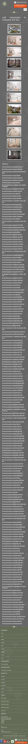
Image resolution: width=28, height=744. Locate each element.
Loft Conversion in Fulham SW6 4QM (13, 366)
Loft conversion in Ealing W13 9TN (12, 599)
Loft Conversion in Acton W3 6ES (12, 182)
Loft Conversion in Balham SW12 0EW (13, 361)
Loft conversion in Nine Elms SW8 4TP (13, 602)
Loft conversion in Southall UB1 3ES (13, 431)
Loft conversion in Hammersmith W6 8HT (14, 581)
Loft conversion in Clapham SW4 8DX (13, 342)
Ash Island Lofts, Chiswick (6, 670)
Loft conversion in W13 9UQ (11, 492)
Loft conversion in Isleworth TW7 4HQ (13, 385)
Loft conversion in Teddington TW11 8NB (14, 438)
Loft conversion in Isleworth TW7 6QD (13, 560)
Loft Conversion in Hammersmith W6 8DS (14, 259)
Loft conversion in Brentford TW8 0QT (13, 494)
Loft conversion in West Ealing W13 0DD (14, 448)
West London (3, 698)
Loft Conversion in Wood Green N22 (13, 204)
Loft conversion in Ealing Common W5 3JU (14, 616)
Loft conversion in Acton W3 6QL (12, 611)
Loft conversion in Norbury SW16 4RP (13, 489)
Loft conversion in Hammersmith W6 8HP (14, 299)
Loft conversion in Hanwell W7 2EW (13, 577)
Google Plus (3, 685)
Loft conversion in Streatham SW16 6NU (14, 480)
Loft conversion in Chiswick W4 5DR (13, 373)
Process (2, 642)
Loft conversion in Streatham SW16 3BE (14, 452)
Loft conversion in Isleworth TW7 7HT (13, 378)
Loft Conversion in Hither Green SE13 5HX (14, 214)
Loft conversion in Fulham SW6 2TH (13, 318)
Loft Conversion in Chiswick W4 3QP (13, 191)
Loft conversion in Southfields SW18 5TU (14, 511)
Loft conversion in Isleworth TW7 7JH (13, 323)
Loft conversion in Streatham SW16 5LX (14, 308)
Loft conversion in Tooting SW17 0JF (13, 567)
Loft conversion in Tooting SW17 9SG (13, 395)
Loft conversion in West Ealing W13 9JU (14, 380)
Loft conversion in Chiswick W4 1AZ (13, 354)
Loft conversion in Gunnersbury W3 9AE (14, 487)
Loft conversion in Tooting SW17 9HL (13, 347)
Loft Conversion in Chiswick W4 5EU (13, 282)
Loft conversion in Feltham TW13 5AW (13, 592)
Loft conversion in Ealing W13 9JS (12, 543)
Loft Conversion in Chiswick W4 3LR (13, 584)
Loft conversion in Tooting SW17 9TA (13, 506)
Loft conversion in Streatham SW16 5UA (14, 508)
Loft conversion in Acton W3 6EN (12, 232)
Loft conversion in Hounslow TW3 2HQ (13, 534)
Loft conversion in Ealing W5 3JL (12, 548)
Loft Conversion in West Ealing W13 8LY (14, 292)
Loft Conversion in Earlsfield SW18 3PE (13, 466)
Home (2, 633)
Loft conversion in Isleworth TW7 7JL (13, 538)
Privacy (2, 655)
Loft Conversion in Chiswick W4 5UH (13, 623)
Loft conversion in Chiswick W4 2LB (13, 597)
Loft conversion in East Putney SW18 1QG (14, 413)
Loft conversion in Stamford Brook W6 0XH (14, 531)
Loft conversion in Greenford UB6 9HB (13, 609)
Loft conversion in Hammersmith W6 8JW (14, 604)
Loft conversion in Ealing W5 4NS (12, 501)
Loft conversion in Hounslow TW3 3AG (13, 463)
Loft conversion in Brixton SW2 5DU (13, 621)
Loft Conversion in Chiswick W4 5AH (13, 211)
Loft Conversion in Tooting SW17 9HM (13, 443)
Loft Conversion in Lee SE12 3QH (12, 294)
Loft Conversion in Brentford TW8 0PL (13, 278)
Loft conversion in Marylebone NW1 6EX (14, 455)
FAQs (2, 658)
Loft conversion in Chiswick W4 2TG (13, 497)
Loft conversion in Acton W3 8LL (12, 478)
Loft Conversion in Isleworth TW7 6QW (13, 271)
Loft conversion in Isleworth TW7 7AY (13, 574)
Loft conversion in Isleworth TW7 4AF (13, 595)
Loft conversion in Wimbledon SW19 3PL (14, 404)
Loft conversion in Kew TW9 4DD (12, 218)
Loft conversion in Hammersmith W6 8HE (14, 440)
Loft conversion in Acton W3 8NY (12, 316)
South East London (5, 704)
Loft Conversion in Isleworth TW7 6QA (13, 246)
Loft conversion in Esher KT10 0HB (12, 522)
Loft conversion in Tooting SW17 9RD (13, 320)
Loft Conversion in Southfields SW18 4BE (14, 369)
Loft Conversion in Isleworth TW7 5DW (13, 225)
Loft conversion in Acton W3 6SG (12, 402)
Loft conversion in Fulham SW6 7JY (13, 262)
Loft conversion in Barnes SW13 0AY (13, 450)
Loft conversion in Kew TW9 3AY (12, 614)
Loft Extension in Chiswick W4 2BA (12, 257)
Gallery (2, 639)
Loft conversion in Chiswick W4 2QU (13, 313)
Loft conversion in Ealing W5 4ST (12, 424)
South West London (5, 701)
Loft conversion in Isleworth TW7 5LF (13, 473)
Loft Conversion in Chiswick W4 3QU (13, 207)
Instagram (3, 682)
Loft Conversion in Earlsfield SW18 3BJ (13, 255)
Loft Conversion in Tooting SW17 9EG (13, 177)
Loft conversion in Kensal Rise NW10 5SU (14, 415)
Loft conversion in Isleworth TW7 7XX (13, 562)
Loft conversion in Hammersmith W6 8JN (14, 227)
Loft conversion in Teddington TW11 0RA (14, 264)
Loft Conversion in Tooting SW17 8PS (13, 475)
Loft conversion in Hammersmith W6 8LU (14, 407)
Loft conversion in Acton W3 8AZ (12, 470)
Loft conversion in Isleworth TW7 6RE (13, 572)
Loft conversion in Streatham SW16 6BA (14, 607)
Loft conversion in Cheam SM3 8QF (12, 198)
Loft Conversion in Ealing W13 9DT (12, 196)
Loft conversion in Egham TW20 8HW (13, 216)
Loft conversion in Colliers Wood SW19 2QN (15, 504)
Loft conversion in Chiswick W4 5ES (13, 364)
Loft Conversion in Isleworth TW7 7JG (13, 239)
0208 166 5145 (4, 727)
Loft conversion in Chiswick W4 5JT (13, 429)
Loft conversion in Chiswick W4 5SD (13, 524)
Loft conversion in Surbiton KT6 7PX (13, 352)
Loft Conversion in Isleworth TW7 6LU (13, 166)
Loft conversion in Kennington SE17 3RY (14, 541)
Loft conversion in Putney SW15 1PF (13, 301)
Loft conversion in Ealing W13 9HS (12, 590)
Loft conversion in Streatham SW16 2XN (14, 553)
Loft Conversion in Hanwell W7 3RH (12, 306)
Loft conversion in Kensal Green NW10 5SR (14, 516)
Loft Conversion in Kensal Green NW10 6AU (15, 229)
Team (2, 636)
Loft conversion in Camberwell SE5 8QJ (14, 334)
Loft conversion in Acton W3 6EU (12, 287)
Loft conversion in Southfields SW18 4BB (14, 558)
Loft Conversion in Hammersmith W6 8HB (14, 289)
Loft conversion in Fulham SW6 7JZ (13, 426)
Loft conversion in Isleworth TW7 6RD (13, 399)
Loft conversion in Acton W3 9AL (12, 550)
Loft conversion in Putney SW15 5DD (13, 345)
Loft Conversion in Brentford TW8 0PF (13, 248)
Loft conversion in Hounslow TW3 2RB (13, 244)
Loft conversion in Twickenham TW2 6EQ (14, 436)
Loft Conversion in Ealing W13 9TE (12, 209)
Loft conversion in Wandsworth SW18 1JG (14, 331)
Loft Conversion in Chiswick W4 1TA (13, 392)
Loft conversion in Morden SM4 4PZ (13, 569)
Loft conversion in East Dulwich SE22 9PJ (14, 357)
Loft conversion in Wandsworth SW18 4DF (14, 546)
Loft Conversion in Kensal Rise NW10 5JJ (14, 304)
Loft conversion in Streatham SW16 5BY (14, 513)
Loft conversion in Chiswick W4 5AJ (13, 529)
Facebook (3, 676)
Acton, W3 (3, 710)
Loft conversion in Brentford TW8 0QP (13, 376)
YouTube (3, 679)
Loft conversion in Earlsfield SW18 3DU (13, 499)
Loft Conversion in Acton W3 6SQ (12, 175)
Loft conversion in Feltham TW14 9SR (13, 237)
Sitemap (2, 648)
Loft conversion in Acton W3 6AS (12, 285)
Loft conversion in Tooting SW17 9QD (13, 482)
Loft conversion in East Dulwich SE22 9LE (14, 269)
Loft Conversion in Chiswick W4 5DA (13, 234)
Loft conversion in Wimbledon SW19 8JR (14, 359)
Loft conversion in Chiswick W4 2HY (13, 555)
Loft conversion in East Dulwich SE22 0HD (14, 527)
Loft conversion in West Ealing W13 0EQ (14, 421)
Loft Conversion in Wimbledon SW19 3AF (14, 188)
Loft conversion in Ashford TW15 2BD (13, 390)
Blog (2, 645)
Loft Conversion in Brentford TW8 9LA (13, 241)
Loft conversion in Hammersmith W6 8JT (14, 457)
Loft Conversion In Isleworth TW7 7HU (13, 340)
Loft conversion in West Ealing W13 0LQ (14, 383)
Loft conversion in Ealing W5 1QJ (12, 485)
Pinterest (3, 688)
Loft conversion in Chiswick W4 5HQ (13, 468)
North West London (5, 707)
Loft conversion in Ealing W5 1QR (12, 371)
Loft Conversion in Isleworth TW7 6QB (13, 311)
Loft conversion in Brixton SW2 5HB (13, 579)
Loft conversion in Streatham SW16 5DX (14, 536)
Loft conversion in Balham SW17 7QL (13, 433)
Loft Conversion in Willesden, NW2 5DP (13, 180)
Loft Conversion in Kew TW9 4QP (12, 193)
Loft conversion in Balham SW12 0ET (13, 445)
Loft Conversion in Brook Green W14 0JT (14, 618)
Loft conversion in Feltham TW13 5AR (13, 280)
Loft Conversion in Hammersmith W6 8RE (14, 267)
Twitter (2, 692)
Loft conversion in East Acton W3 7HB (13, 388)
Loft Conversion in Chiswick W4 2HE (13, 297)
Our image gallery (4, 664)
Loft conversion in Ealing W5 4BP (12, 325)
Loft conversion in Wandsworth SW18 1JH (14, 349)
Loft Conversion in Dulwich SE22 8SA (13, 169)
